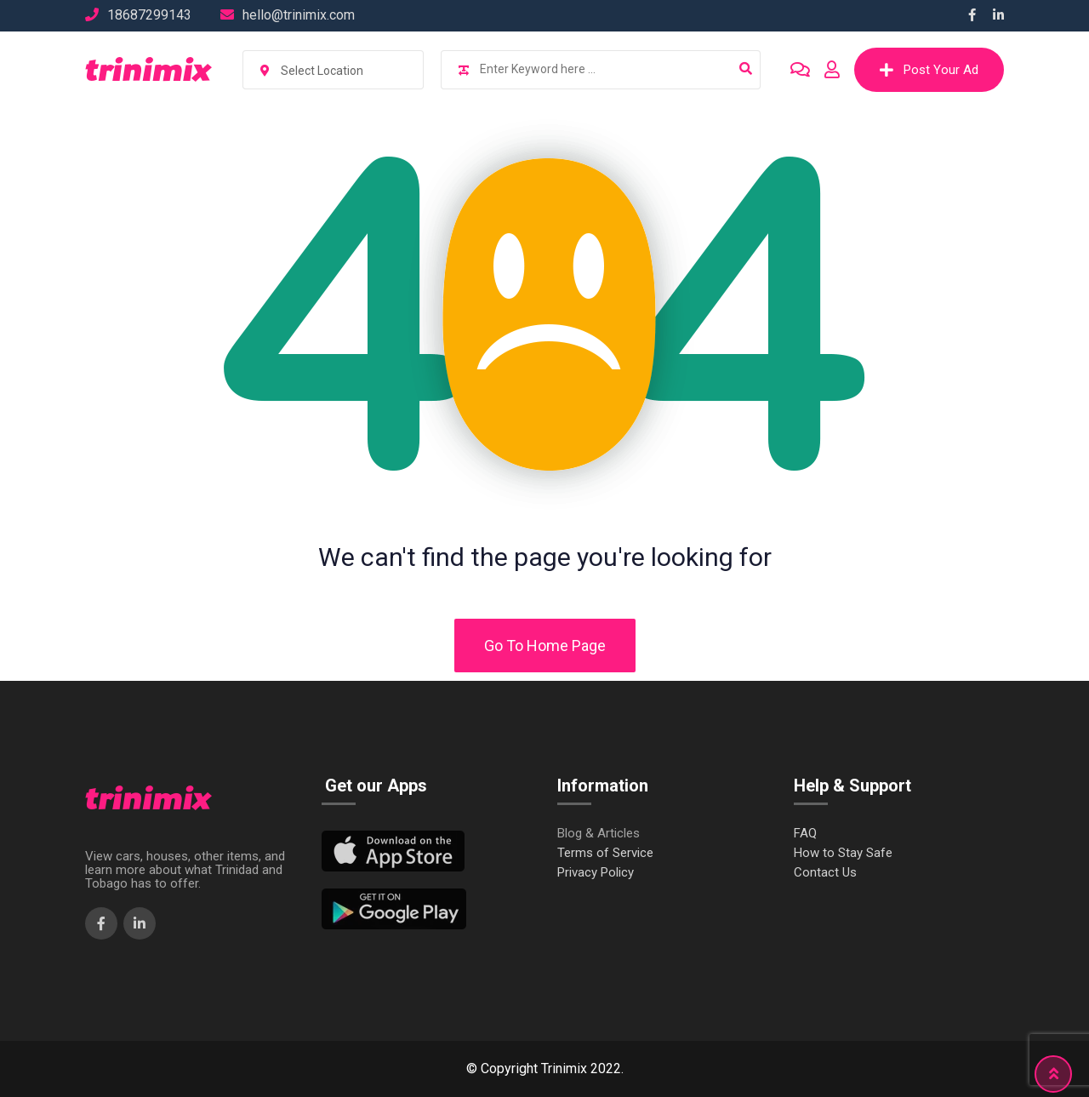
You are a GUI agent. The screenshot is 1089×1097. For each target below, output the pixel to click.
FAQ (805, 833)
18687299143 (149, 15)
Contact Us (825, 873)
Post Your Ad (929, 69)
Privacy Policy (595, 873)
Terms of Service (605, 853)
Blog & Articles (598, 833)
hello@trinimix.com (298, 15)
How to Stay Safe (843, 853)
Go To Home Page (545, 645)
